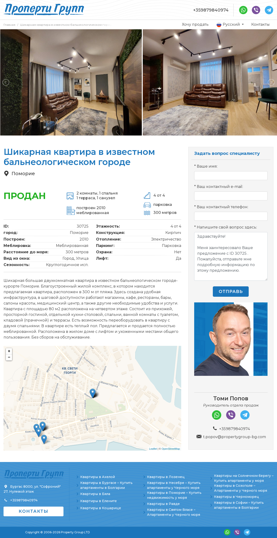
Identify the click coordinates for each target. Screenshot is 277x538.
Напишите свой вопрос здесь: (227, 227)
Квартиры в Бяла (95, 494)
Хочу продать (195, 24)
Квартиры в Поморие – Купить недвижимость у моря (174, 495)
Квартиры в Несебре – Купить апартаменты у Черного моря (174, 485)
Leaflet (153, 448)
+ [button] (9, 351)
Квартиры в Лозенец (166, 477)
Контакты (260, 24)
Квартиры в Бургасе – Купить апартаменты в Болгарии (106, 485)
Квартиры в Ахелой (97, 477)
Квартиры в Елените (98, 501)
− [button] (9, 357)
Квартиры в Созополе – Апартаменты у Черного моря (240, 488)
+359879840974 (211, 10)
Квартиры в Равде (163, 504)
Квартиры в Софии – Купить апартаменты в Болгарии (239, 505)
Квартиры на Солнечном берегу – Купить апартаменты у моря (243, 478)
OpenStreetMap (171, 448)
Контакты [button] (33, 511)
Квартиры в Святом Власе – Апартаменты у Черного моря (173, 512)
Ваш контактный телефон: (222, 207)
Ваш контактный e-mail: (220, 186)
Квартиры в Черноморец (236, 497)
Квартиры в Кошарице (100, 508)
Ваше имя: (207, 166)
